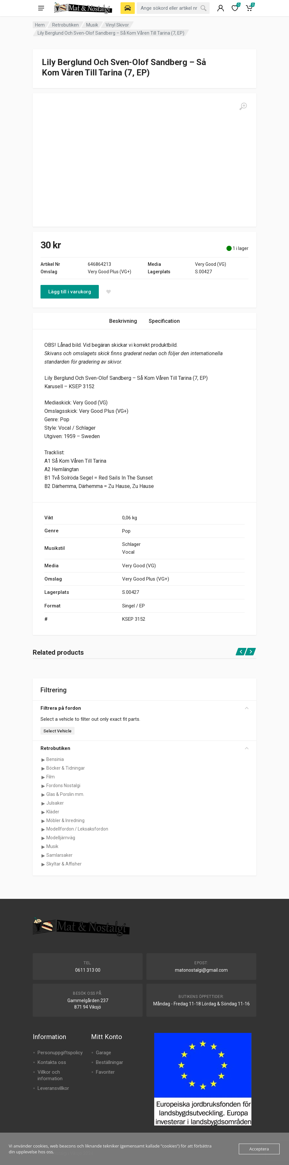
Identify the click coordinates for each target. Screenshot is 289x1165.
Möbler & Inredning (65, 820)
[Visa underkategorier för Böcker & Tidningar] (43, 768)
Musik (92, 25)
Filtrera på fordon (144, 708)
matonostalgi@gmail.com (201, 970)
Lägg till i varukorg (69, 292)
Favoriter (105, 1072)
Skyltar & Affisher (64, 863)
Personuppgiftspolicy (60, 1053)
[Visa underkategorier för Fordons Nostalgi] (43, 785)
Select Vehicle (57, 731)
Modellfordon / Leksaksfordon (77, 828)
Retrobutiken (65, 25)
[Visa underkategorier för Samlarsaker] (43, 855)
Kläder (52, 811)
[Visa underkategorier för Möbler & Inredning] (43, 820)
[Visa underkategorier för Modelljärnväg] (43, 838)
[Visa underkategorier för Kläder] (43, 812)
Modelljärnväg (60, 837)
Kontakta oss (52, 1062)
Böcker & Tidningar (65, 768)
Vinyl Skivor (117, 25)
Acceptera (259, 1149)
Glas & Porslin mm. (65, 794)
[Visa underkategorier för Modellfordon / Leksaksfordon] (43, 829)
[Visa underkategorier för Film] (43, 777)
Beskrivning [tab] (123, 321)
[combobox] (173, 8)
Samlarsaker (59, 855)
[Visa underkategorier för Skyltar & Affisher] (43, 864)
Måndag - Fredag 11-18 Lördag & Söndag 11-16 (201, 1003)
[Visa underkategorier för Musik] (43, 846)
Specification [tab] (164, 321)
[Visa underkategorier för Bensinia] (43, 759)
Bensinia (55, 759)
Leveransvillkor (53, 1088)
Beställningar (109, 1062)
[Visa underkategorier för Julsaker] (43, 803)
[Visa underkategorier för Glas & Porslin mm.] (43, 794)
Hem (40, 25)
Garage (103, 1053)
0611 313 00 (87, 970)
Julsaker (55, 803)
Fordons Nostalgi (63, 785)
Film (50, 776)
